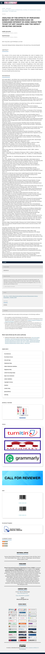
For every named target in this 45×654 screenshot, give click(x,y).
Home (3, 8)
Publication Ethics (8, 363)
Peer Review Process (8, 357)
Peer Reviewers (7, 353)
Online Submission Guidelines (10, 366)
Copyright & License (8, 382)
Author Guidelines (8, 379)
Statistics (6, 385)
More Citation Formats (9, 286)
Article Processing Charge (9, 372)
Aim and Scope (7, 360)
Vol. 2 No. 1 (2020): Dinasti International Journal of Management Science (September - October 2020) (21, 10)
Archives (8, 8)
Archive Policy (7, 388)
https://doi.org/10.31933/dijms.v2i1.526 (13, 41)
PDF (5, 262)
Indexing (6, 394)
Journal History (7, 391)
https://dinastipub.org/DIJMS (22, 595)
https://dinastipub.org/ (22, 593)
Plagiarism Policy (8, 369)
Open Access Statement (9, 375)
